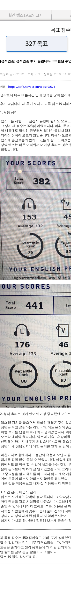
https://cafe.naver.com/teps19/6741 (32, 87)
